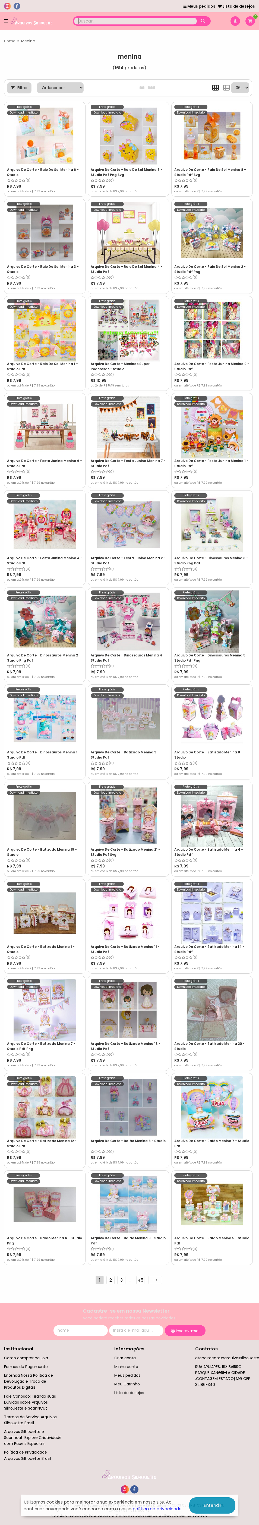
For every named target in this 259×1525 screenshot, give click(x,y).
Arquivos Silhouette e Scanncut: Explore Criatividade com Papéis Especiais (33, 1437)
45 (140, 1280)
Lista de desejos (236, 6)
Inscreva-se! (185, 1331)
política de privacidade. (157, 1509)
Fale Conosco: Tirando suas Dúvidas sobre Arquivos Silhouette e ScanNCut (30, 1402)
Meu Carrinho (127, 1384)
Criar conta (125, 1358)
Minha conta (126, 1366)
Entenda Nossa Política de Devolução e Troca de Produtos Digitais (28, 1381)
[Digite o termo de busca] (135, 21)
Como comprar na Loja (26, 1358)
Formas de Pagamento (26, 1366)
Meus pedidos (199, 6)
